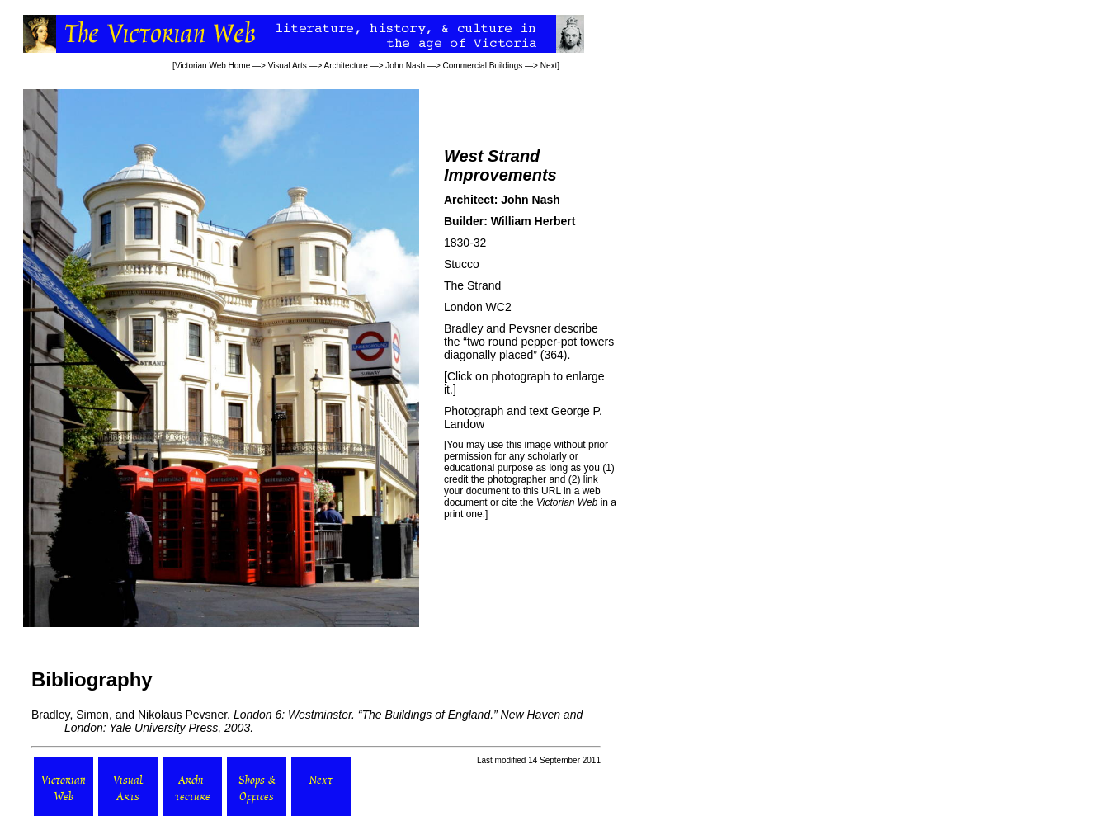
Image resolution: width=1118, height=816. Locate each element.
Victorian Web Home (212, 65)
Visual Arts (287, 65)
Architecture (346, 65)
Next (549, 65)
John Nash (405, 65)
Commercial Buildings (483, 65)
